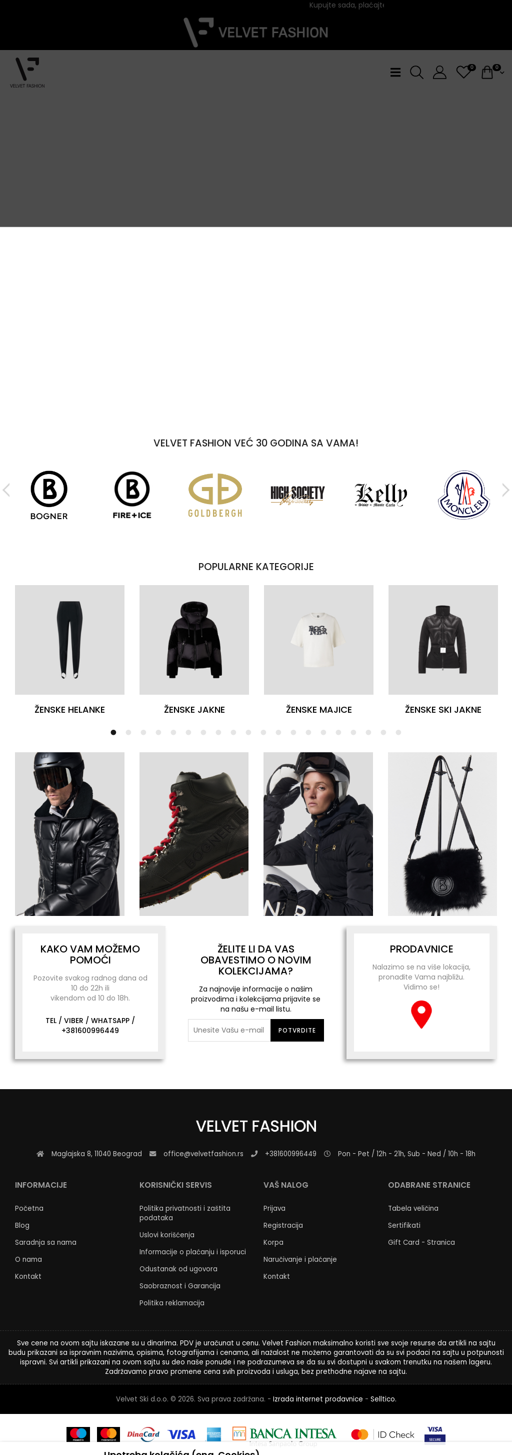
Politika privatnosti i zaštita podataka (185, 1213)
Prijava (275, 1208)
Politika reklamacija (172, 1303)
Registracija (283, 1225)
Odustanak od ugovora (179, 1269)
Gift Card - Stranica (421, 1242)
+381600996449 (90, 1031)
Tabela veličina (413, 1208)
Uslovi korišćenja (167, 1235)
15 (323, 732)
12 (279, 732)
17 (353, 732)
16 (339, 732)
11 (263, 732)
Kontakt (28, 1276)
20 (399, 732)
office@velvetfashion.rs (204, 1154)
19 (383, 732)
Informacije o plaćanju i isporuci (193, 1252)
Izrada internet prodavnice (318, 1399)
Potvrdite (297, 1030)
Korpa (274, 1242)
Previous (8, 490)
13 (293, 732)
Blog (22, 1225)
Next (504, 490)
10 (249, 732)
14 (309, 732)
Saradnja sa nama (45, 1242)
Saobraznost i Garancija (180, 1286)
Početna (29, 1208)
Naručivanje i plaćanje (300, 1259)
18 (369, 732)
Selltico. (383, 1399)
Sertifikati (404, 1225)
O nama (28, 1259)
